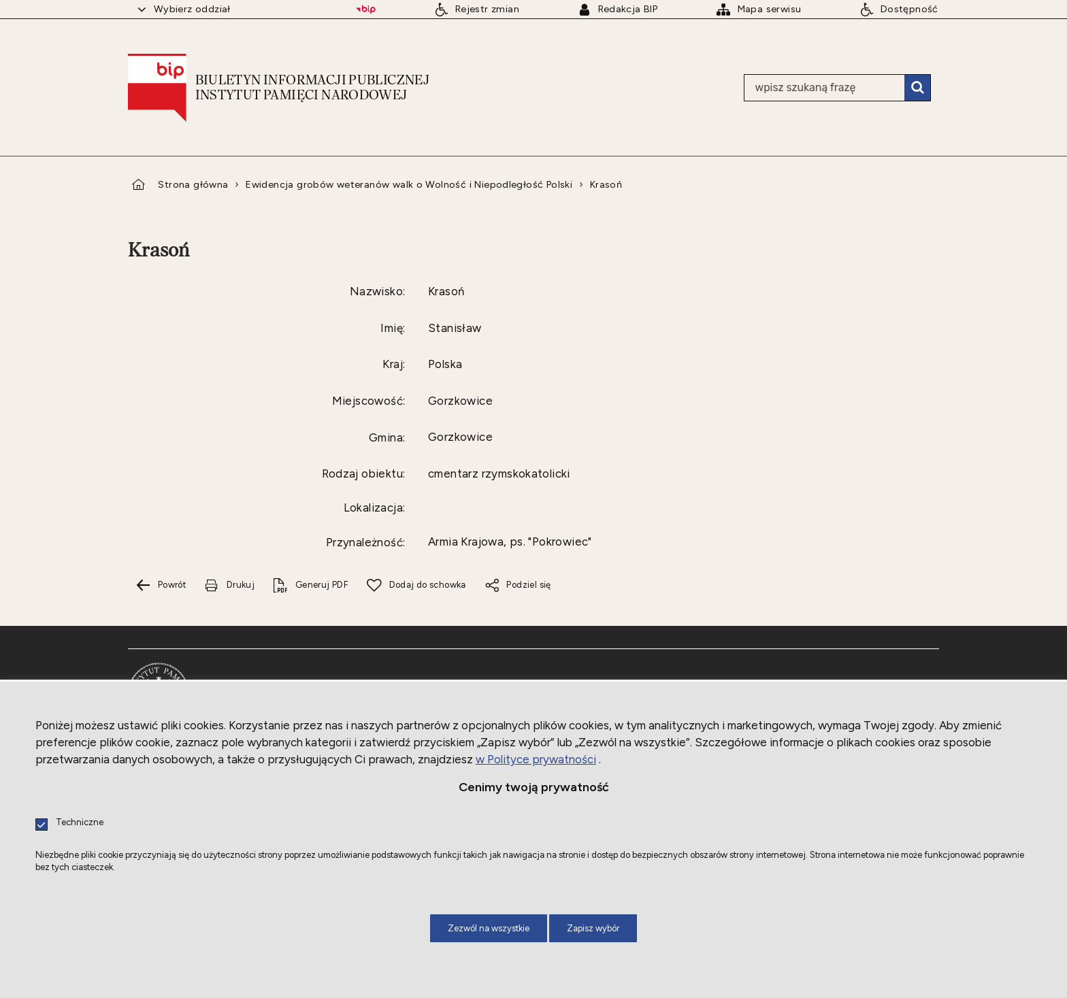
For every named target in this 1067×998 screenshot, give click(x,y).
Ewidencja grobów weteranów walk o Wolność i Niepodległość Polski (409, 184)
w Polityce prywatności (536, 759)
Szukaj (917, 88)
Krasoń (606, 184)
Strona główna (193, 184)
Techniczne (79, 822)
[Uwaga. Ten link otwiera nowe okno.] (229, 585)
